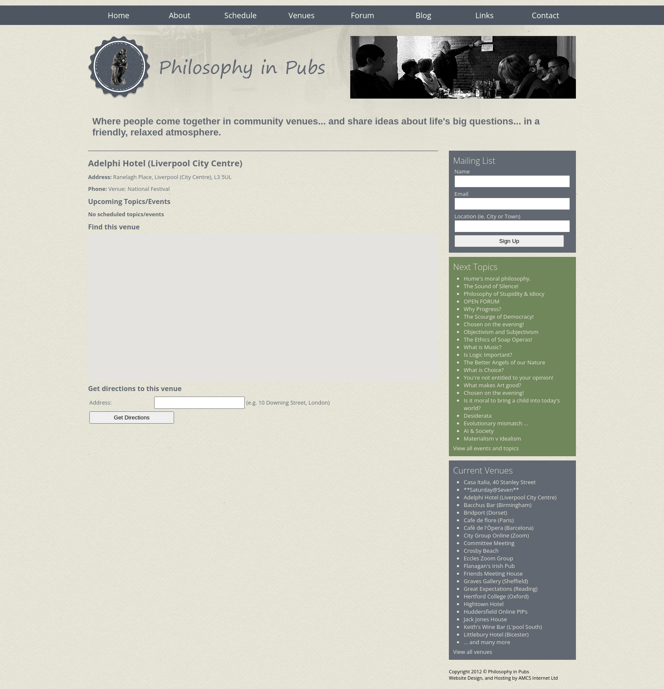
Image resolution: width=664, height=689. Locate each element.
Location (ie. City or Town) (487, 216)
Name (462, 171)
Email (461, 194)
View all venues (472, 652)
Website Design (465, 678)
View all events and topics (486, 448)
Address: (100, 402)
